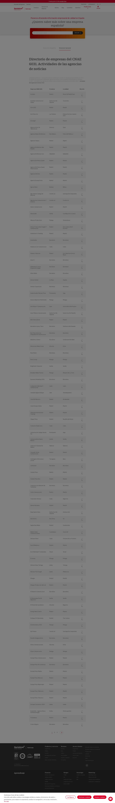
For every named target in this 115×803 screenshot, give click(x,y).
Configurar (70, 797)
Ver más (6, 801)
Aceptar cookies (100, 797)
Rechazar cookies (84, 797)
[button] (110, 799)
